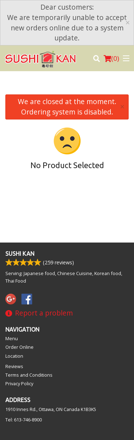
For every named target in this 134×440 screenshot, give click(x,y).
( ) (111, 58)
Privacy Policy (19, 383)
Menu (11, 338)
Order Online (19, 347)
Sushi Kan (19, 253)
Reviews (14, 366)
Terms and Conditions (29, 375)
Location (14, 356)
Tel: (23, 419)
